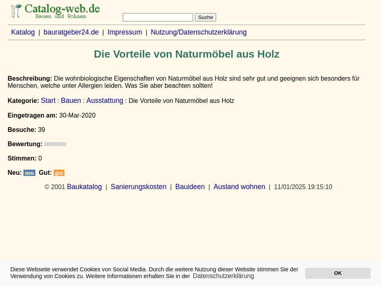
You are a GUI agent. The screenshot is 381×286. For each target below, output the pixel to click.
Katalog (23, 32)
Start (48, 100)
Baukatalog (84, 187)
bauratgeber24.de (71, 32)
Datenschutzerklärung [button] (223, 275)
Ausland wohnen (239, 187)
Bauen (71, 100)
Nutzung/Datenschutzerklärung (199, 32)
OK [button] (338, 273)
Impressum (125, 32)
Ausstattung (104, 100)
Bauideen (190, 187)
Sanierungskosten (139, 187)
